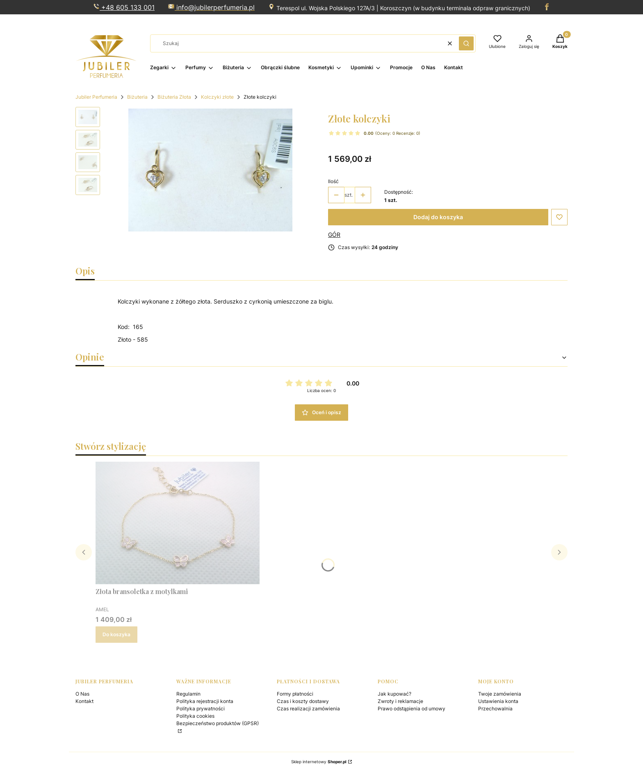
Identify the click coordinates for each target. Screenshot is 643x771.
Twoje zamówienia (499, 694)
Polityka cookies (195, 716)
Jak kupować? (394, 694)
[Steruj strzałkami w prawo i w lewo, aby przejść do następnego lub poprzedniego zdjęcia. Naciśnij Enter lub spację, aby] (210, 170)
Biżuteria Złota (174, 97)
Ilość (333, 181)
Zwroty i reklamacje (400, 701)
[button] (466, 43)
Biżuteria (137, 97)
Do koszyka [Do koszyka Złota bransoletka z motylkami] (116, 634)
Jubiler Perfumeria (96, 97)
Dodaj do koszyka (438, 216)
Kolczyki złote (217, 97)
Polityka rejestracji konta (204, 701)
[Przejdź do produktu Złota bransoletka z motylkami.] (178, 523)
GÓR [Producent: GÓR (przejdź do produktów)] (334, 234)
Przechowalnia (495, 708)
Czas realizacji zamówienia (308, 708)
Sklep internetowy (319, 761)
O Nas (82, 694)
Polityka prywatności (200, 708)
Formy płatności (295, 694)
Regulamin (188, 694)
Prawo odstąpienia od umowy (411, 708)
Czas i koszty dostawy (303, 701)
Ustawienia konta (498, 701)
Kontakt (84, 701)
